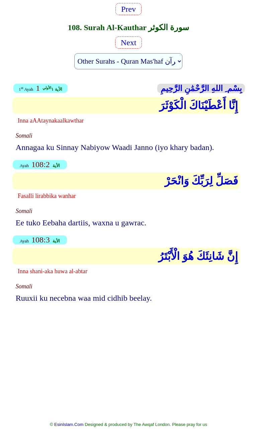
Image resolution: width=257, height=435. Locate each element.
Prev (128, 9)
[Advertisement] (128, 357)
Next (129, 42)
